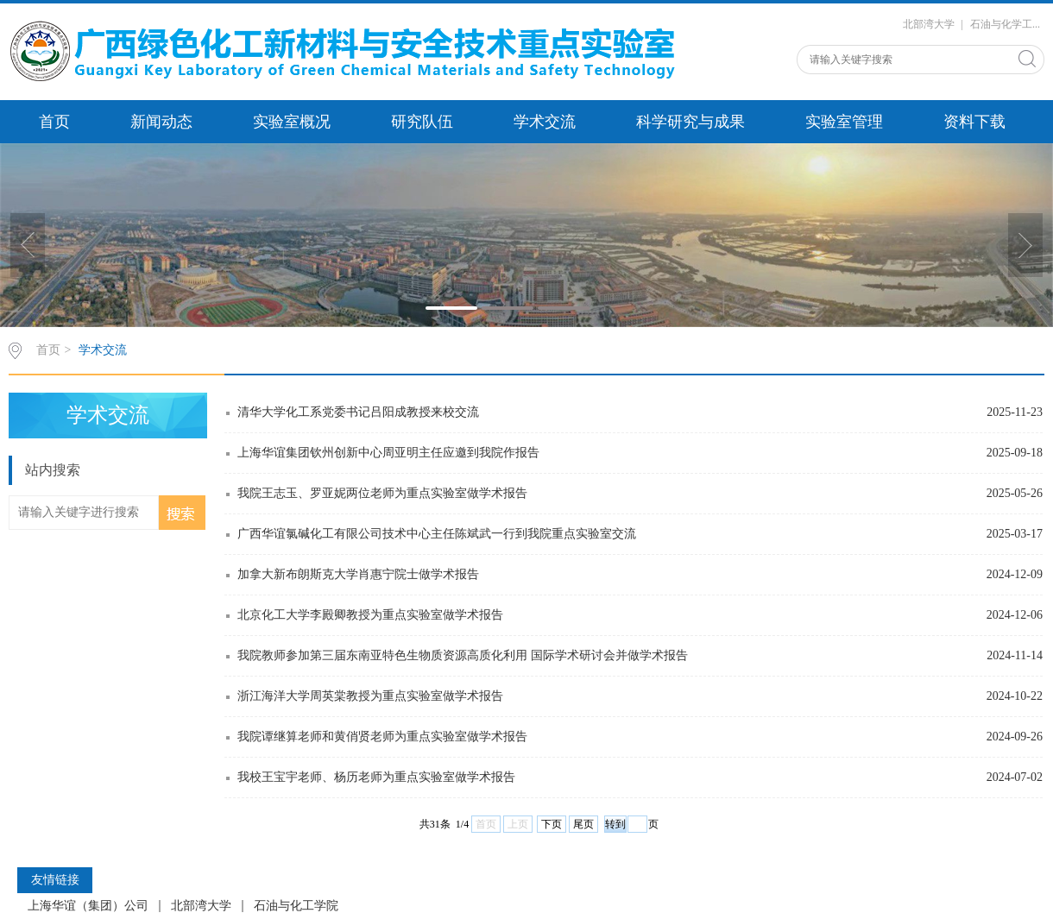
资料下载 (974, 121)
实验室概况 (292, 121)
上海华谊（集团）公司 (88, 906)
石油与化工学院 (296, 906)
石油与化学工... (1005, 24)
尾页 (583, 824)
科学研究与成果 (690, 121)
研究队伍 (422, 121)
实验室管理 (844, 121)
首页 (54, 121)
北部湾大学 (929, 24)
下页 (551, 824)
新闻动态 (161, 121)
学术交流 (545, 121)
